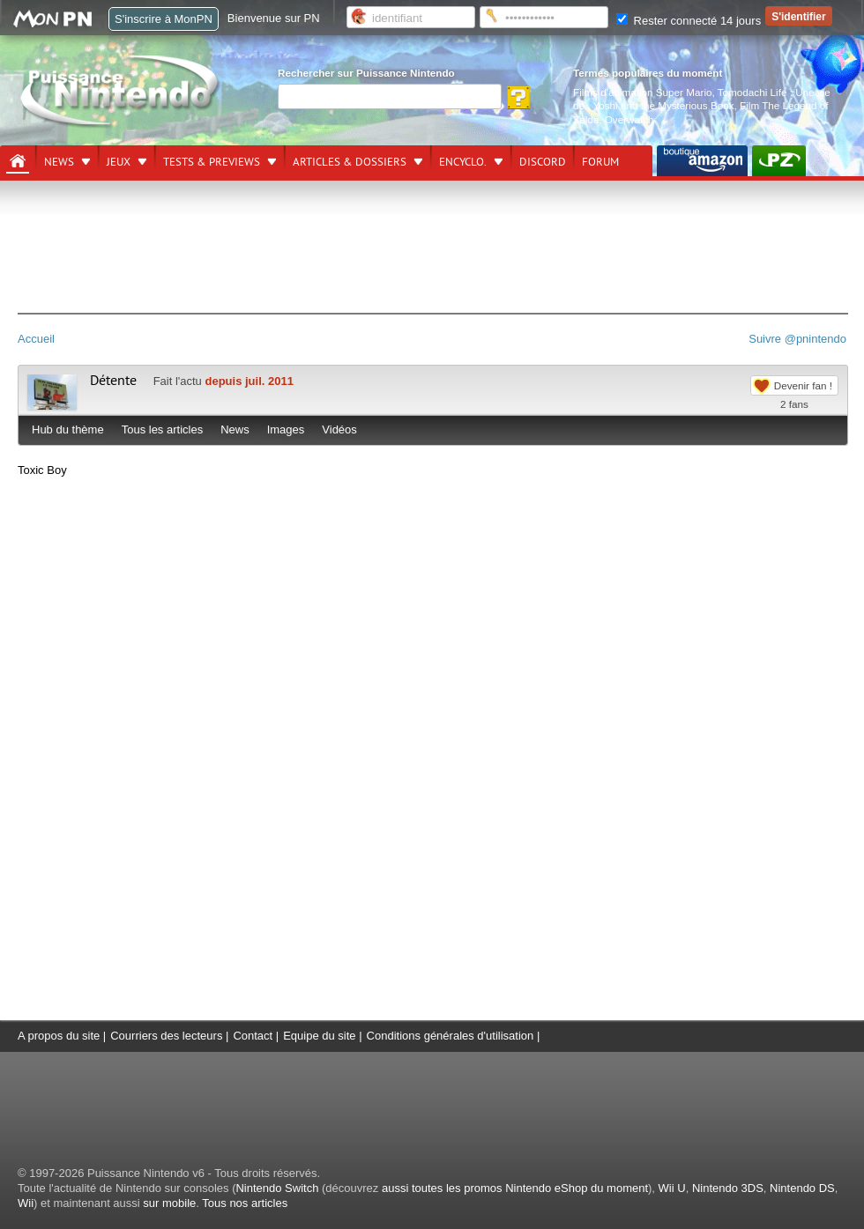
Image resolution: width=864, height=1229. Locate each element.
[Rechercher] (390, 96)
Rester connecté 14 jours (688, 20)
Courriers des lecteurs (166, 1035)
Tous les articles (162, 429)
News (59, 162)
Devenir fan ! (803, 385)
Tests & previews (211, 162)
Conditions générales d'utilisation (450, 1035)
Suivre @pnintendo (797, 338)
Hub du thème (68, 429)
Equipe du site (319, 1035)
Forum (600, 162)
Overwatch (629, 119)
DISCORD (542, 162)
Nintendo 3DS (727, 1188)
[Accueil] (17, 161)
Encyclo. (463, 162)
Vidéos (339, 429)
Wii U (672, 1188)
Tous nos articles (244, 1203)
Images (286, 429)
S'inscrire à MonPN (163, 19)
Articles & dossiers (349, 162)
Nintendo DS (802, 1188)
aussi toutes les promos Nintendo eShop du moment (515, 1188)
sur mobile (169, 1203)
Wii (26, 1203)
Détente (113, 381)
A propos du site (59, 1035)
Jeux (118, 162)
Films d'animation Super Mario (642, 92)
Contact (252, 1035)
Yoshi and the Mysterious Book (663, 105)
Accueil (36, 338)
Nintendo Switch (276, 1188)
